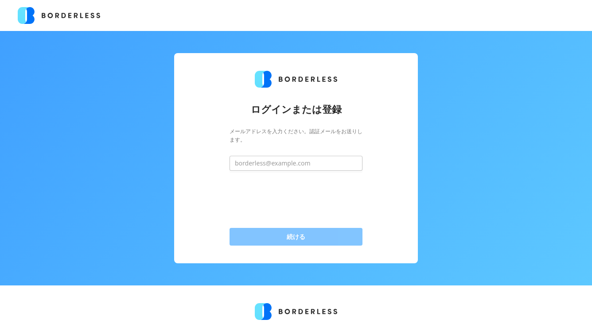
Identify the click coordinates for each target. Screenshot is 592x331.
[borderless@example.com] (296, 163)
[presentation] (296, 200)
